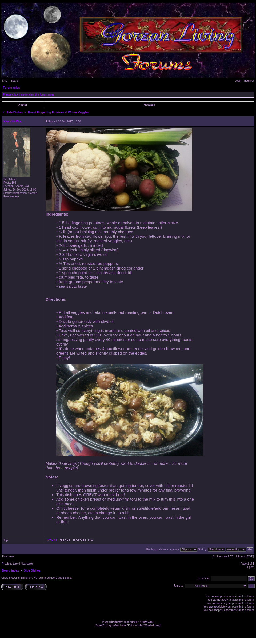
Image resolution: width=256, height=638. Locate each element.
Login (238, 80)
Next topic (27, 563)
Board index (10, 570)
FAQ (4, 80)
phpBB (117, 621)
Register (249, 80)
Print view (8, 556)
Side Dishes (14, 112)
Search (15, 80)
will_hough (156, 625)
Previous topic (10, 563)
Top (5, 540)
